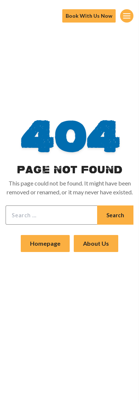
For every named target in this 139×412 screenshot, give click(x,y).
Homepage (45, 243)
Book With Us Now (89, 16)
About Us (96, 243)
